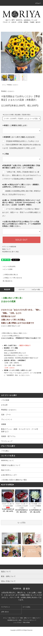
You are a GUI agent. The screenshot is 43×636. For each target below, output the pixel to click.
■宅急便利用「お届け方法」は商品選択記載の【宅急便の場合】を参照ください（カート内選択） (21, 167)
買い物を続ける (6, 281)
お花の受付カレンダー (9, 475)
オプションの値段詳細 (9, 246)
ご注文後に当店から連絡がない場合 (14, 480)
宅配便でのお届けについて (10, 465)
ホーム (4, 84)
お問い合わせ (5, 611)
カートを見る (26, 607)
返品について (6, 249)
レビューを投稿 (6, 269)
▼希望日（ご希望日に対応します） (15, 125)
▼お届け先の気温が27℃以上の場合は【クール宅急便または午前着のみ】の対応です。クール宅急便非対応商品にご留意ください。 (21, 224)
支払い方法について (13, 618)
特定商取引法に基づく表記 (10, 251)
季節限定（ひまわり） (13, 84)
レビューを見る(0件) (7, 266)
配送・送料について (25, 618)
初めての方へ (6, 470)
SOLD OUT (21, 240)
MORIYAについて (7, 460)
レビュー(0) (36, 289)
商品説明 (7, 289)
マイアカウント (5, 607)
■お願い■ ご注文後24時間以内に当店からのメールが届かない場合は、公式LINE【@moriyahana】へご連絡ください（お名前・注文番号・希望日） (21, 202)
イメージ (22, 289)
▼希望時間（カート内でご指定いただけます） (19, 137)
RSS (24, 622)
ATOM (28, 622)
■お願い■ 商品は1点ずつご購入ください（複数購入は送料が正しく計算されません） (20, 186)
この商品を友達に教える (9, 274)
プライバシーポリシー (29, 620)
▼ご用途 (5, 154)
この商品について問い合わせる (11, 278)
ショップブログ (17, 622)
